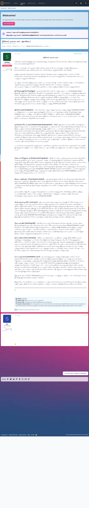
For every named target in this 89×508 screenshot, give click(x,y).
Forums (22, 3)
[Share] (84, 125)
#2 (86, 387)
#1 (86, 125)
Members (42, 3)
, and (28, 381)
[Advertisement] (44, 56)
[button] (36, 3)
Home (16, 3)
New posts (3, 8)
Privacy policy (22, 506)
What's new (31, 3)
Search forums (12, 8)
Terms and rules (13, 506)
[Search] (86, 3)
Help (28, 506)
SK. (7, 396)
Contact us (4, 506)
